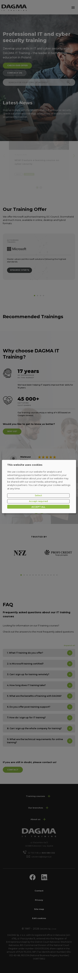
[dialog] (39, 486)
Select (38, 495)
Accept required (38, 501)
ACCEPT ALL (38, 506)
